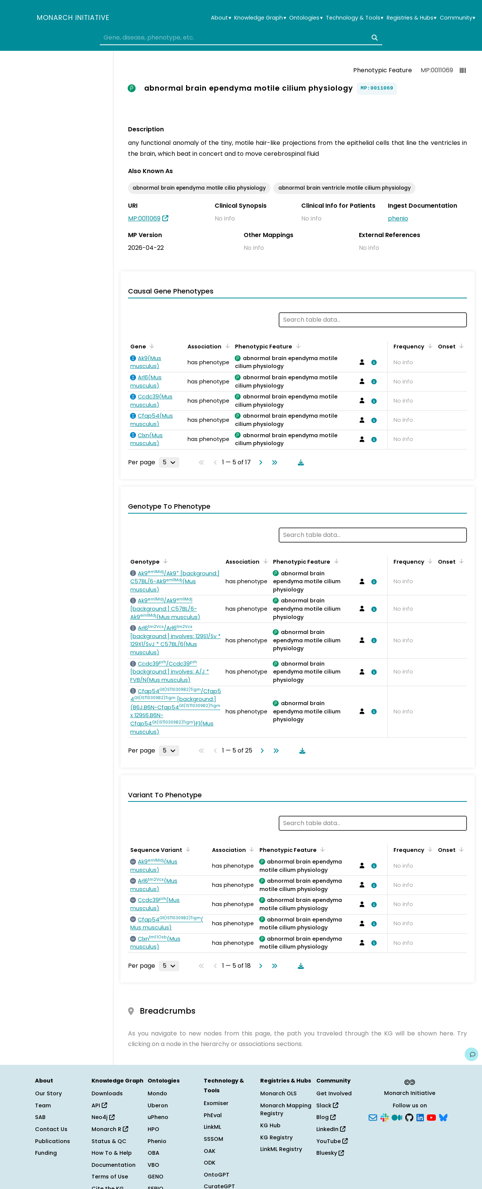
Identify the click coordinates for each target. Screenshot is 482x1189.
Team (43, 1105)
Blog (326, 1117)
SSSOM (213, 1139)
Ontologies (305, 18)
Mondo (157, 1093)
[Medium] (397, 1117)
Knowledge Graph (260, 18)
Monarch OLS (278, 1093)
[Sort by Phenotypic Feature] (296, 346)
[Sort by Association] (225, 346)
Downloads (107, 1093)
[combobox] (241, 37)
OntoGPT (216, 1174)
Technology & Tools (354, 18)
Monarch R (110, 1129)
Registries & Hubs (411, 18)
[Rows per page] (169, 462)
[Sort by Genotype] (164, 561)
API (99, 1105)
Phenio (157, 1141)
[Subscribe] (373, 1117)
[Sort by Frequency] (428, 346)
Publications (52, 1141)
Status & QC (109, 1141)
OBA (153, 1153)
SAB (40, 1117)
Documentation (114, 1165)
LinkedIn (330, 1129)
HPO (153, 1129)
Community (457, 18)
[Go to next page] (259, 462)
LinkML (212, 1127)
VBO (153, 1165)
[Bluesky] (443, 1117)
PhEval (213, 1115)
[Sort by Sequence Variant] (186, 849)
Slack (327, 1105)
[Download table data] (299, 462)
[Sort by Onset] (460, 346)
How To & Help (112, 1153)
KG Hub (270, 1125)
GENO (155, 1176)
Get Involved (334, 1093)
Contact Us (51, 1129)
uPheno (158, 1117)
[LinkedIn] (420, 1117)
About (221, 18)
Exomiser (216, 1103)
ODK (209, 1162)
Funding (46, 1153)
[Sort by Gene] (150, 346)
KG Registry (276, 1137)
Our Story (48, 1093)
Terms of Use (110, 1176)
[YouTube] (431, 1117)
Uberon (158, 1105)
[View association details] (373, 362)
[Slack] (384, 1117)
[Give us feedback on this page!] (471, 1054)
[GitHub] (409, 1117)
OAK (209, 1151)
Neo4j (103, 1117)
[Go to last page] (273, 462)
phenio (398, 218)
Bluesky (330, 1153)
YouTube (332, 1141)
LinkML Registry (281, 1149)
